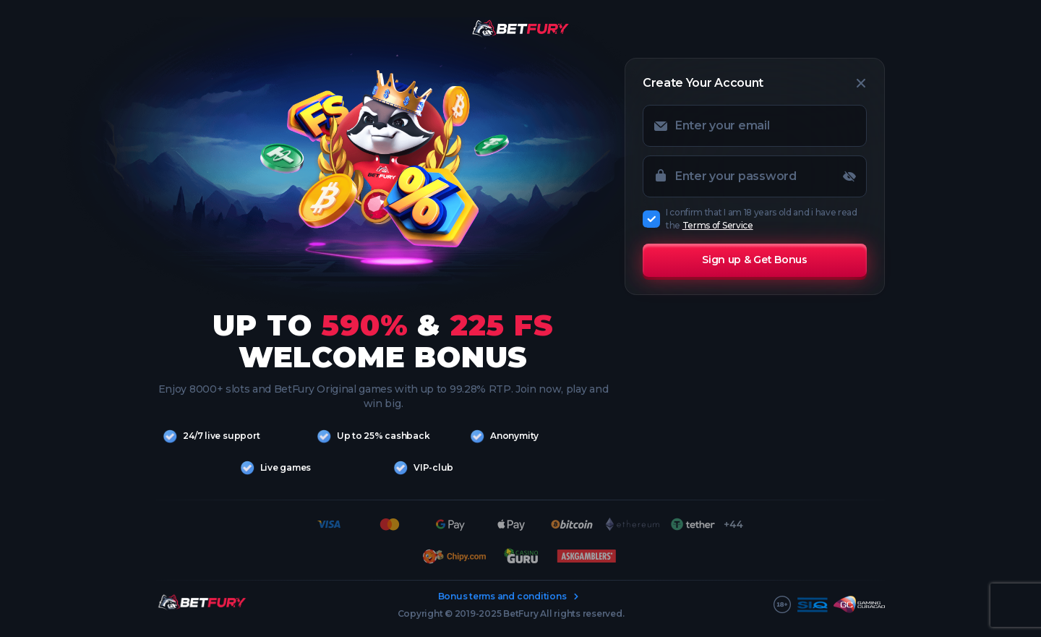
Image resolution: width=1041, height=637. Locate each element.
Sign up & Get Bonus (754, 259)
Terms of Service (717, 225)
